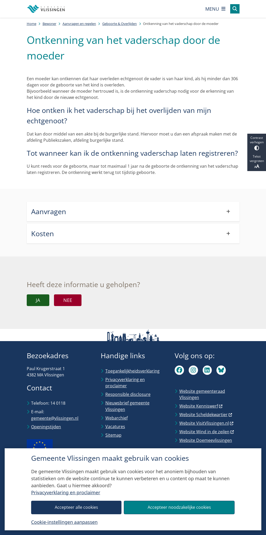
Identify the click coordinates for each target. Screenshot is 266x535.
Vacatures (115, 426)
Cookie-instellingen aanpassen (64, 522)
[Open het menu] (215, 8)
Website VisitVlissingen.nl (206, 423)
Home (31, 23)
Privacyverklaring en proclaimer (65, 492)
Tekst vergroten (256, 161)
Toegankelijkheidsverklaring (132, 371)
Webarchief (116, 418)
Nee (67, 300)
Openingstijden (46, 427)
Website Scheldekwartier (206, 414)
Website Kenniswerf (201, 406)
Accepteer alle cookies (76, 507)
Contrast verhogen (256, 143)
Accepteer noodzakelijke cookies (179, 507)
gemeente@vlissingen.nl (54, 418)
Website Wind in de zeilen (206, 432)
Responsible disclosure (128, 394)
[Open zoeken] (235, 8)
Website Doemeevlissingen (205, 440)
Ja (38, 300)
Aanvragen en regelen (79, 23)
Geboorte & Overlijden (119, 23)
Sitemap (113, 435)
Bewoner (49, 23)
